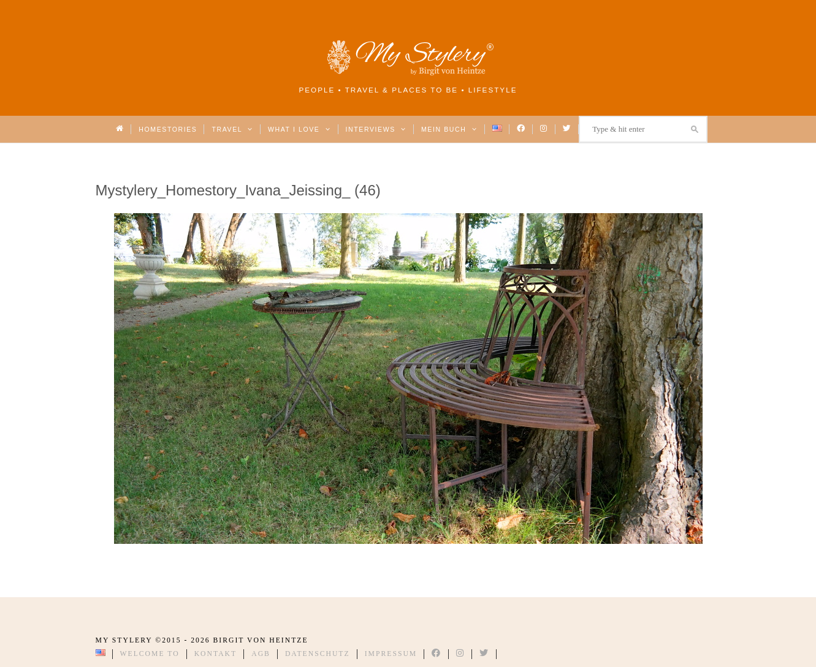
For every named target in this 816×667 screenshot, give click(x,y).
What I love (299, 129)
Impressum (391, 654)
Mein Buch (449, 129)
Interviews (376, 129)
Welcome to (150, 654)
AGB (260, 654)
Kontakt (215, 654)
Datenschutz (317, 654)
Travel (232, 129)
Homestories (168, 129)
